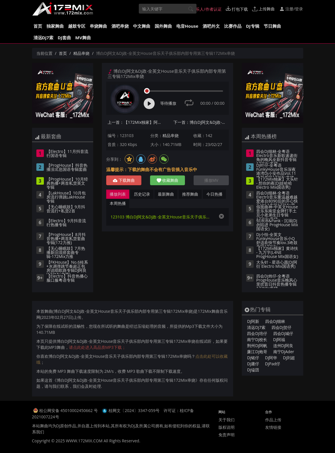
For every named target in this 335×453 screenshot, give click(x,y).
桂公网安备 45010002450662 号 (69, 410)
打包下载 (237, 9)
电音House (187, 26)
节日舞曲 (272, 26)
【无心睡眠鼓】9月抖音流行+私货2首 (65, 209)
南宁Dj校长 (257, 339)
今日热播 (214, 194)
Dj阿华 (271, 357)
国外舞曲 (163, 26)
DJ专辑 (252, 26)
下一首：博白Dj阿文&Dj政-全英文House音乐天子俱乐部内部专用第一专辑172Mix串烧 (201, 122)
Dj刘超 (289, 357)
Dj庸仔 (253, 363)
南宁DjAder (283, 351)
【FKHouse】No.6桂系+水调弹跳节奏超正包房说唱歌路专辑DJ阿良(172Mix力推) (67, 267)
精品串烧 (81, 53)
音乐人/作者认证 (204, 9)
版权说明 (226, 427)
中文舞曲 (141, 26)
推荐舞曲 (190, 194)
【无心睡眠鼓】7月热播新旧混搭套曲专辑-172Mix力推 (65, 252)
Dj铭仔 (253, 357)
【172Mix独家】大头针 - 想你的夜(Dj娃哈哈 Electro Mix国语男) (277, 183)
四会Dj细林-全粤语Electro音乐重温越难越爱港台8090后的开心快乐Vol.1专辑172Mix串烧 (277, 198)
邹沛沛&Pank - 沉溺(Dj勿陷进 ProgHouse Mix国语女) (277, 225)
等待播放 (168, 103)
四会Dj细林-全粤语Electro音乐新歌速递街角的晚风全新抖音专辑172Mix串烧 (276, 156)
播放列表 (118, 194)
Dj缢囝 (253, 369)
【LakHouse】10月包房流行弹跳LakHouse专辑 (66, 197)
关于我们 (226, 419)
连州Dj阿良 (283, 345)
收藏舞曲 (168, 180)
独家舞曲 (55, 26)
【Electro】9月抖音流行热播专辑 (66, 223)
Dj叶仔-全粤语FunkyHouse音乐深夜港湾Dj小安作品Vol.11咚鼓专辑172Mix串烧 (276, 170)
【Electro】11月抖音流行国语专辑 (67, 153)
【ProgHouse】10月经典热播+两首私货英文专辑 (67, 183)
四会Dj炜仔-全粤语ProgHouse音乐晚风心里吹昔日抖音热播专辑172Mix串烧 (276, 281)
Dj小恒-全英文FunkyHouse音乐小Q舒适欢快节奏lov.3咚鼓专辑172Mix (276, 239)
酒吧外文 (211, 26)
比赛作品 (233, 26)
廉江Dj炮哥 (257, 351)
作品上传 (273, 419)
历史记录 (142, 194)
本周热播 (118, 203)
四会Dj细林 (275, 321)
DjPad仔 (272, 363)
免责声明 (226, 434)
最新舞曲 (166, 194)
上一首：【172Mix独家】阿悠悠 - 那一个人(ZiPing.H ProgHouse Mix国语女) (135, 122)
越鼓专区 (76, 26)
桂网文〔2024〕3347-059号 (134, 410)
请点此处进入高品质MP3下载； (97, 347)
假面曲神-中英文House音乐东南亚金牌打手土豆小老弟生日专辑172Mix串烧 (277, 212)
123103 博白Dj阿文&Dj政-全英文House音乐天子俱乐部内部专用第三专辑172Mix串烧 (162, 217)
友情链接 (273, 427)
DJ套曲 (64, 37)
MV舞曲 (83, 37)
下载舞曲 (124, 180)
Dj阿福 (279, 339)
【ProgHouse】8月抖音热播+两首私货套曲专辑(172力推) (66, 239)
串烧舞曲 (98, 26)
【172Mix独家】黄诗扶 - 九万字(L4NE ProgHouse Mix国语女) (277, 252)
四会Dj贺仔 (282, 327)
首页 (37, 26)
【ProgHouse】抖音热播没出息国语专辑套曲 (66, 167)
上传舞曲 (263, 9)
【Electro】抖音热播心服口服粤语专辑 (67, 278)
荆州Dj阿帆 (257, 345)
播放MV (211, 180)
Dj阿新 (253, 321)
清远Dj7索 (43, 37)
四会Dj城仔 (283, 333)
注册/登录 (291, 9)
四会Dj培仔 (257, 333)
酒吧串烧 (120, 26)
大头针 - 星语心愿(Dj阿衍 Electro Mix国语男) (276, 264)
